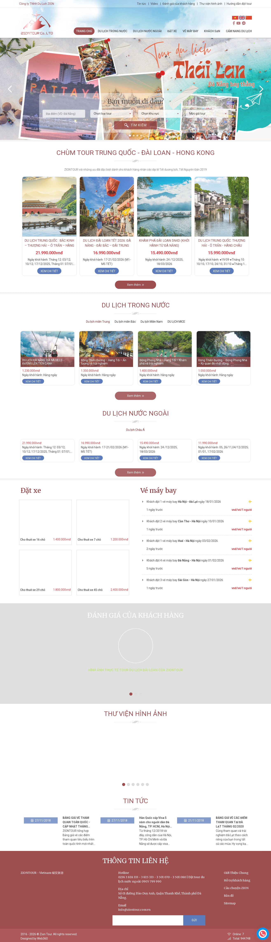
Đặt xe (31, 490)
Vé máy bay (158, 490)
